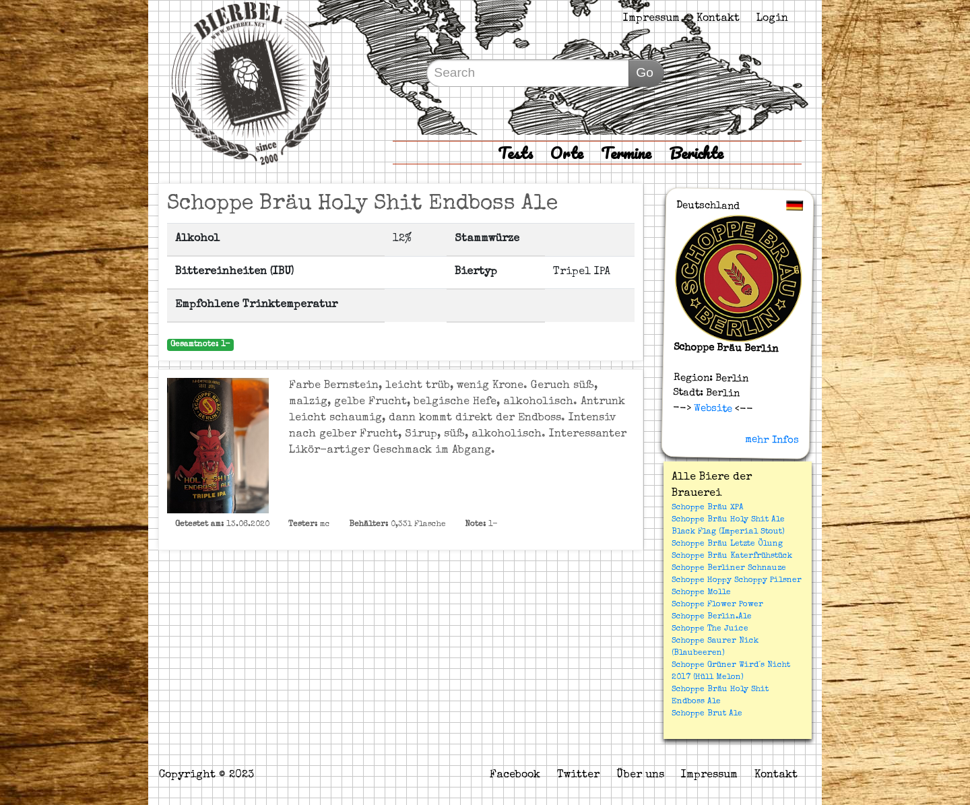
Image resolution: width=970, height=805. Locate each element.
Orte (566, 152)
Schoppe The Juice (710, 629)
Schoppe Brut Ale (707, 714)
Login (772, 18)
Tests (515, 152)
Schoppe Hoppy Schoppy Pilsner (737, 581)
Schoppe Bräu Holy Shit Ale (728, 520)
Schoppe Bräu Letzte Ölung (727, 544)
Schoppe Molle (701, 593)
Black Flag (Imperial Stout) (728, 532)
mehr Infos (772, 439)
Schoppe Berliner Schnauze (729, 569)
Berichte (696, 152)
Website (711, 408)
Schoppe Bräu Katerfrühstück (732, 556)
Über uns (640, 775)
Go (644, 72)
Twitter (578, 775)
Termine (626, 152)
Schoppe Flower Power (717, 605)
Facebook (515, 775)
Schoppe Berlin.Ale (712, 617)
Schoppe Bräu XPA (708, 508)
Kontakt (718, 18)
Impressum (651, 18)
